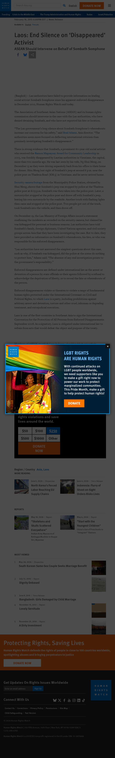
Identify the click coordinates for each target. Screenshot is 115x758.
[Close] (107, 346)
